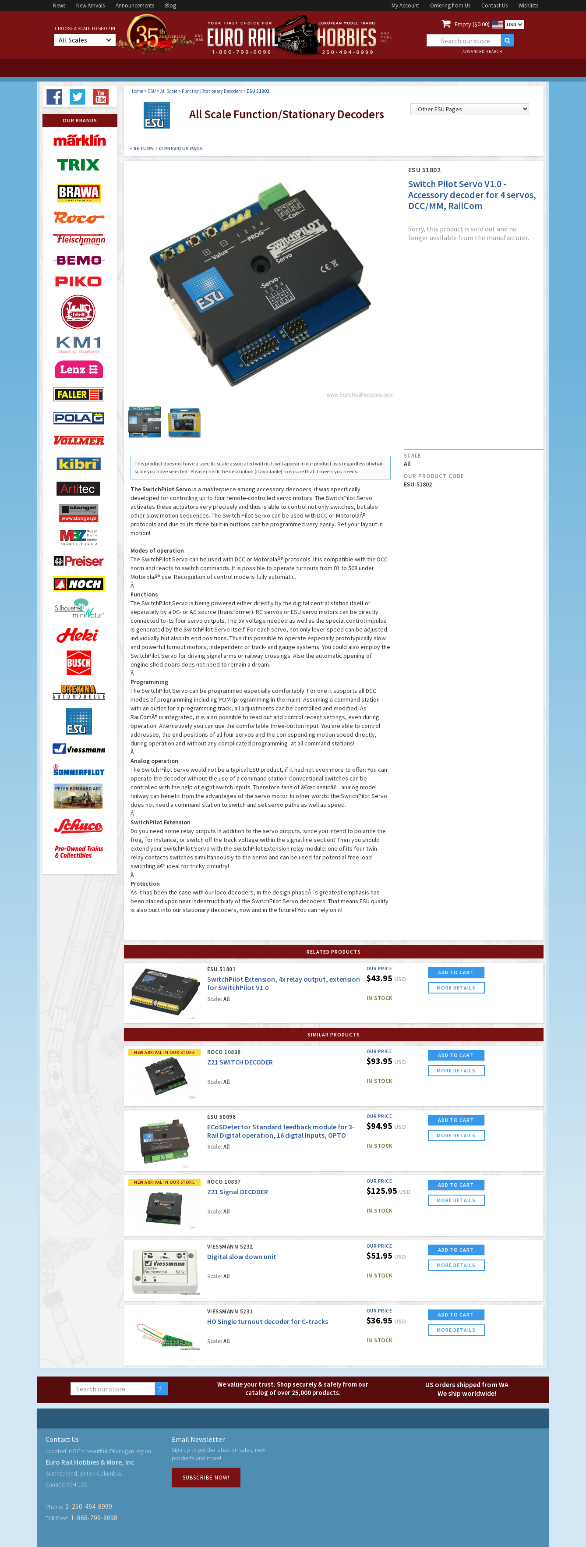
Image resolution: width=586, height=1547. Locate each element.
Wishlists (528, 5)
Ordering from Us (450, 5)
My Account (405, 5)
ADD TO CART (456, 972)
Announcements (135, 5)
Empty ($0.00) (472, 24)
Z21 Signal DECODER (237, 1191)
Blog (170, 5)
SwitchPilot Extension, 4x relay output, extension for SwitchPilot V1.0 (283, 983)
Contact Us (494, 5)
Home (137, 91)
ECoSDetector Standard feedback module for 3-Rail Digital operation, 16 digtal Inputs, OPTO (281, 1130)
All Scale (168, 91)
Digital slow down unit (241, 1256)
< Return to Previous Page (166, 148)
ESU (152, 91)
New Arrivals (90, 5)
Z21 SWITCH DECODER (240, 1061)
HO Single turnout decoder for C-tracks (267, 1321)
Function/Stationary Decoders (212, 91)
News (59, 5)
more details (456, 987)
